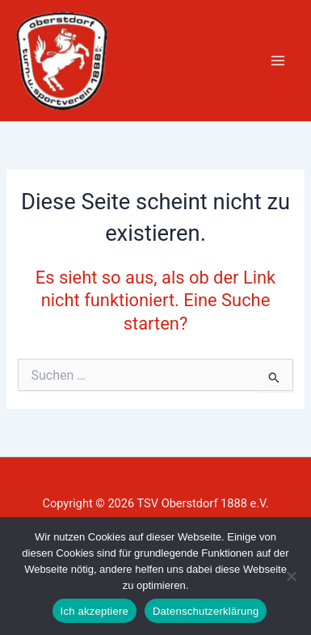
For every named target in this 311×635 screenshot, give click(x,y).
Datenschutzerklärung (205, 611)
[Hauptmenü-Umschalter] (278, 61)
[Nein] (291, 576)
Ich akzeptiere (94, 611)
